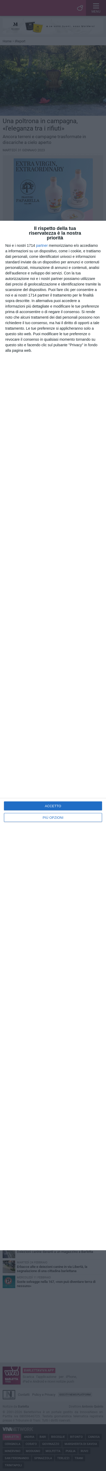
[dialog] (53, 736)
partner (42, 245)
